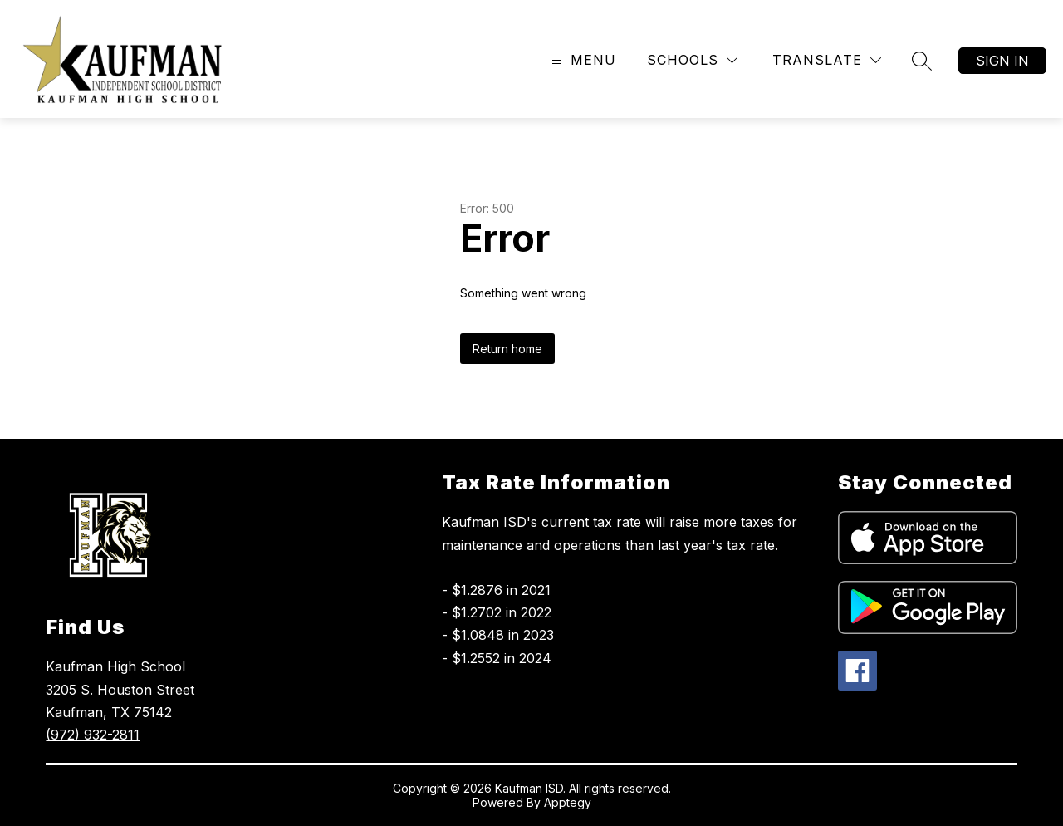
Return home (507, 349)
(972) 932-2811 (93, 734)
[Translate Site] (826, 60)
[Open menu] (581, 60)
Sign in (1002, 60)
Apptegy (567, 802)
